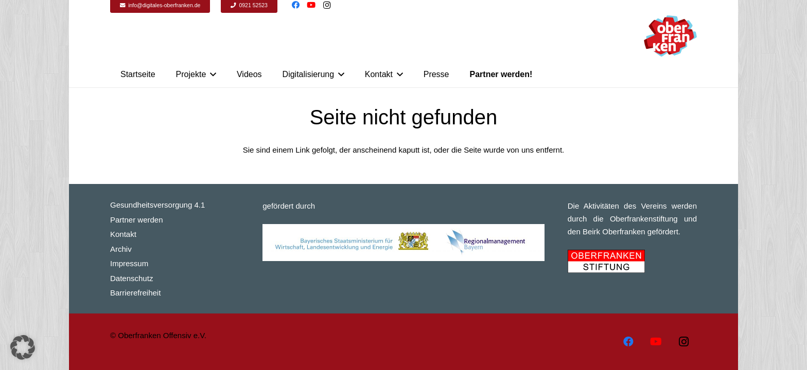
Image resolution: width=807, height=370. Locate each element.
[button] (22, 347)
